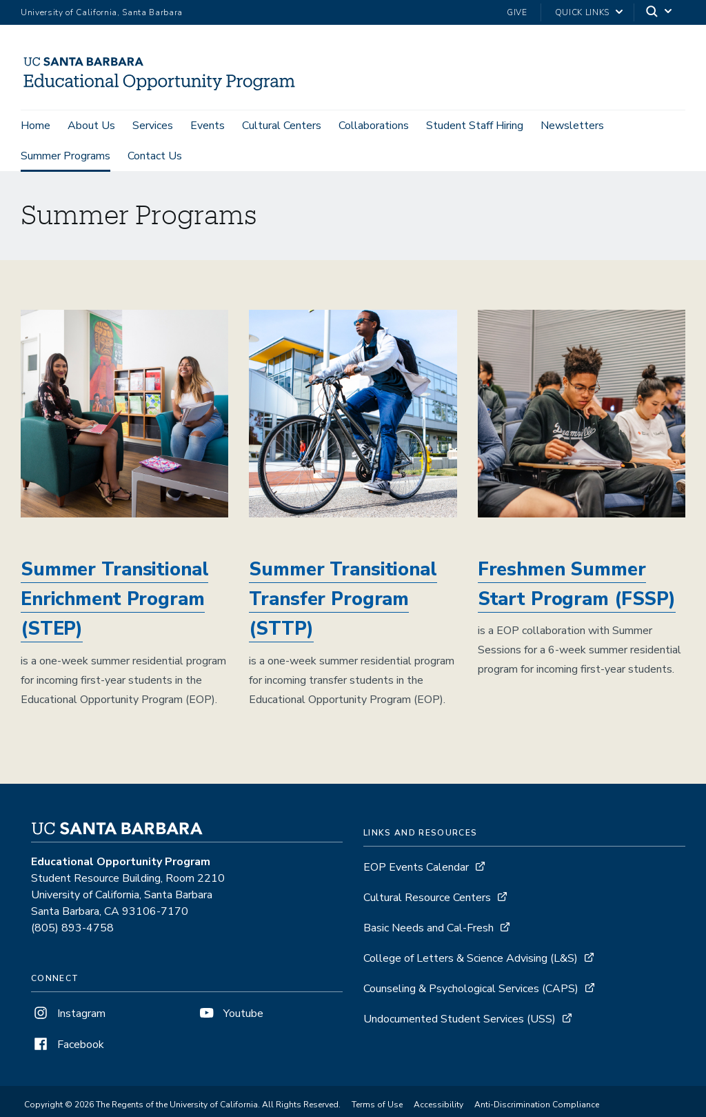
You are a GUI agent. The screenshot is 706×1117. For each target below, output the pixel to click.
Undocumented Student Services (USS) (459, 1021)
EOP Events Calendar (416, 869)
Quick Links (582, 12)
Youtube (230, 1015)
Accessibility (438, 1106)
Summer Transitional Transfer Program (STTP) (342, 601)
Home (35, 125)
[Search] (659, 13)
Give (517, 12)
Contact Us (155, 156)
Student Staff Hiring (474, 125)
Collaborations (374, 125)
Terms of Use (377, 1106)
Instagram (68, 1015)
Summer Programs (65, 156)
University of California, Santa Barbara (102, 12)
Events (207, 125)
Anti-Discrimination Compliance (536, 1106)
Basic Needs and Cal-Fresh (428, 930)
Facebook (67, 1046)
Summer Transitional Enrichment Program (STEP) (114, 601)
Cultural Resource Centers (427, 899)
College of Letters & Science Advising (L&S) (470, 960)
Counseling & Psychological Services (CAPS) (470, 990)
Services (152, 125)
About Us (91, 125)
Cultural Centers (281, 125)
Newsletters (572, 125)
